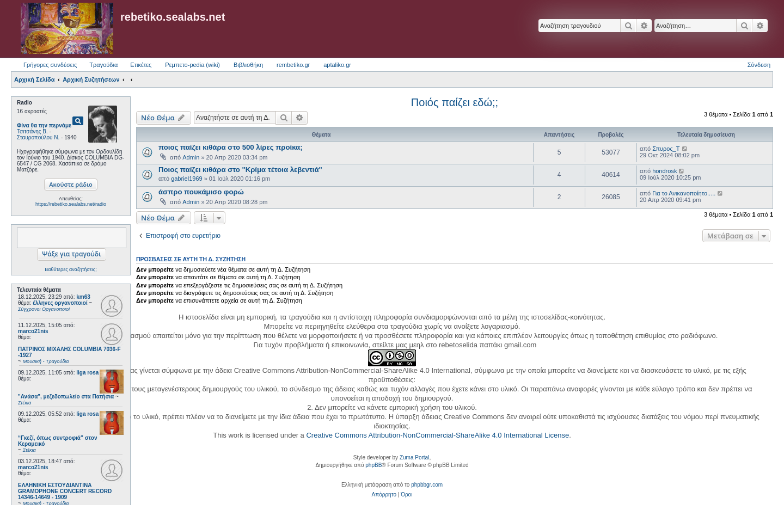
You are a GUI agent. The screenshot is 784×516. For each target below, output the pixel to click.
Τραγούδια (103, 65)
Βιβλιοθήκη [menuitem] (248, 65)
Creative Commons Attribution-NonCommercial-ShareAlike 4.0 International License (437, 435)
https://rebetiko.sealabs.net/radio (70, 204)
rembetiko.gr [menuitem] (293, 65)
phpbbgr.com (427, 485)
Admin (190, 157)
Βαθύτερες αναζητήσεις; (70, 269)
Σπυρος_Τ (665, 148)
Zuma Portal (414, 457)
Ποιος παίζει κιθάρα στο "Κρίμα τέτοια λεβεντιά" (240, 169)
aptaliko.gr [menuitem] (337, 65)
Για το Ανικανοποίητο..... (683, 193)
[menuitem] (384, 495)
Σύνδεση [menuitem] (759, 65)
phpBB (373, 465)
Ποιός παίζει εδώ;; (454, 102)
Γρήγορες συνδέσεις (50, 65)
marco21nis (33, 331)
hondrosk (664, 171)
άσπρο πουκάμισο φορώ (201, 192)
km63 (83, 297)
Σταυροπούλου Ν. (38, 137)
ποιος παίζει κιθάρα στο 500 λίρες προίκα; (230, 147)
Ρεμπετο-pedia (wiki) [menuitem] (192, 65)
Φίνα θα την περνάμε (44, 125)
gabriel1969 (187, 178)
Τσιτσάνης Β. (32, 131)
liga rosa (87, 373)
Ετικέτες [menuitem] (140, 65)
